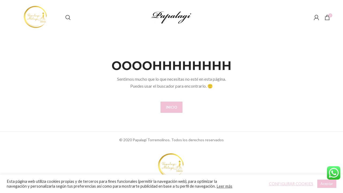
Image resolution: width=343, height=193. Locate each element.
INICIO (171, 107)
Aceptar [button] (326, 183)
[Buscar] (68, 17)
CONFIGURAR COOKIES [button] (291, 183)
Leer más (224, 186)
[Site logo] (36, 17)
